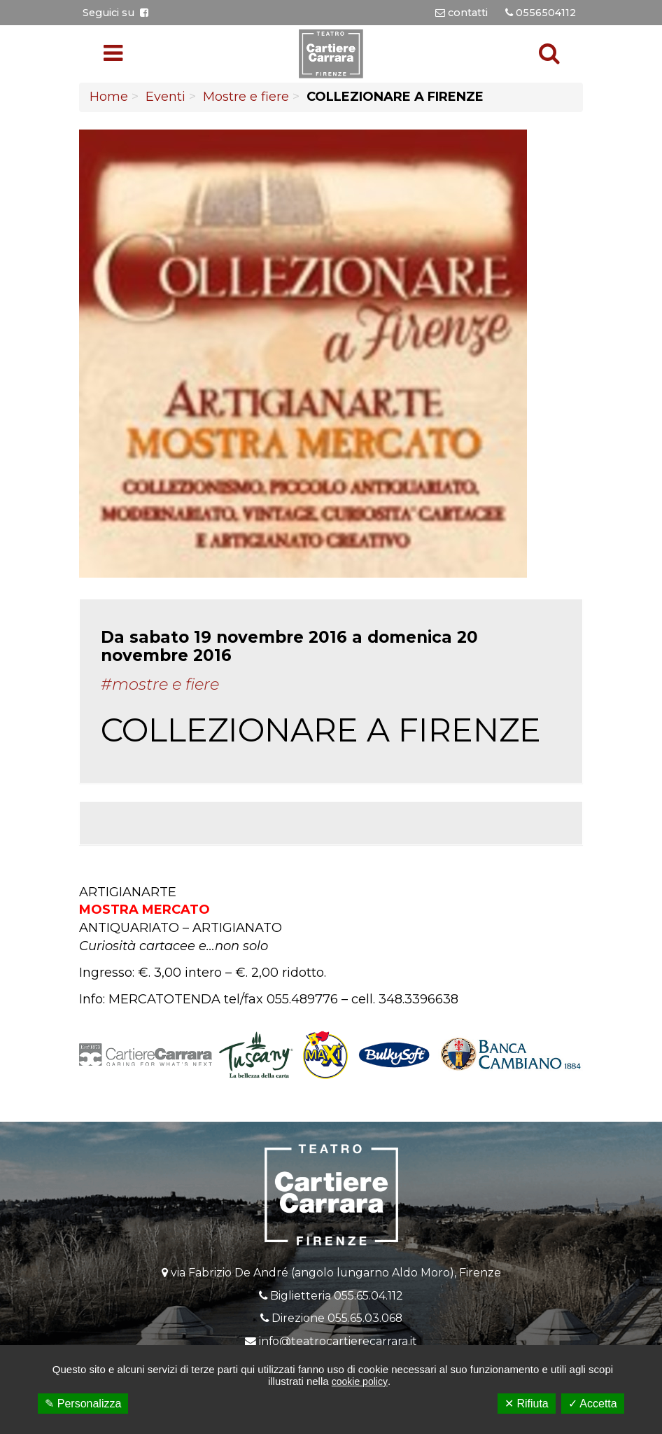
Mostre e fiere (246, 96)
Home (109, 96)
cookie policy (360, 1381)
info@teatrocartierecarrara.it (338, 1341)
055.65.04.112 (368, 1295)
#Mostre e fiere (160, 684)
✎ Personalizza (83, 1403)
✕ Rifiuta (527, 1403)
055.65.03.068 (365, 1318)
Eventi (165, 96)
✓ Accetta (592, 1403)
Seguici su (115, 12)
